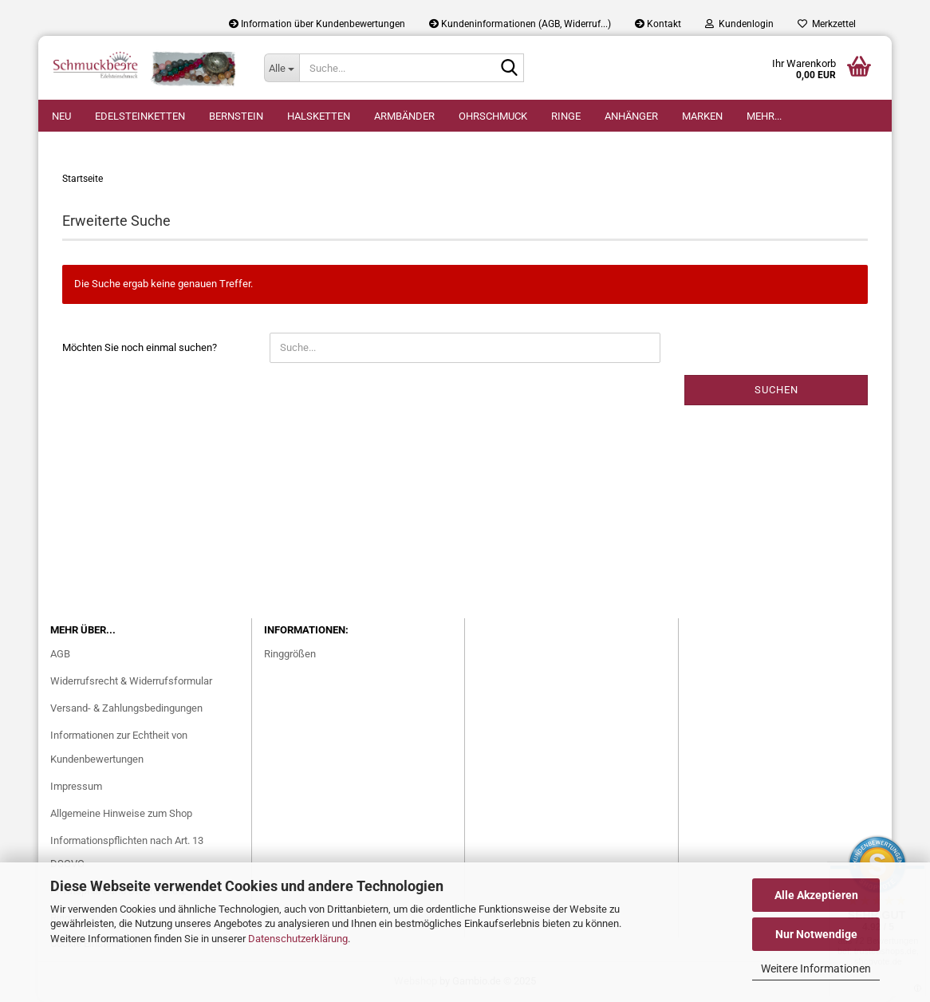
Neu (61, 116)
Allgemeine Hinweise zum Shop (121, 813)
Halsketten (318, 116)
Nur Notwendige (816, 934)
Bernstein (236, 116)
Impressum (76, 786)
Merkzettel (827, 24)
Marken (702, 116)
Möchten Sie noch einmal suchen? (139, 347)
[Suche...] (281, 67)
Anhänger (631, 116)
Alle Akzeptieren (816, 895)
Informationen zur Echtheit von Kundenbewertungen (118, 747)
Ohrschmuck (493, 116)
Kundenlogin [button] (739, 24)
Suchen (776, 390)
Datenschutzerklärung (298, 939)
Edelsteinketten (140, 116)
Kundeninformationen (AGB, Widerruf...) (520, 24)
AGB (60, 654)
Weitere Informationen (816, 968)
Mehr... (764, 116)
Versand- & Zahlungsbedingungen (126, 708)
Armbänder (404, 116)
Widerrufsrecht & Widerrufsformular (131, 681)
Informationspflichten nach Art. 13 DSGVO (126, 852)
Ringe (566, 116)
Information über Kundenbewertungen (317, 24)
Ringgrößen (290, 654)
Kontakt (658, 24)
